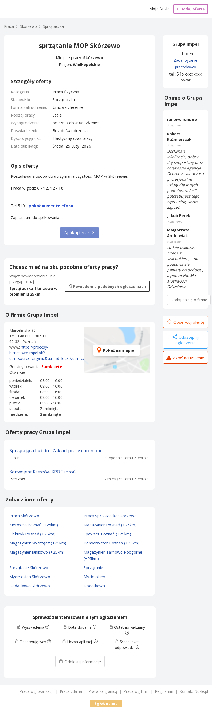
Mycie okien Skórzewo (29, 576)
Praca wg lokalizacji (36, 691)
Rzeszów (17, 478)
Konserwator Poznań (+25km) (111, 543)
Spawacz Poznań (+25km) (107, 533)
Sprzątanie (93, 567)
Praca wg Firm (136, 691)
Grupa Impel (185, 44)
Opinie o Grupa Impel (183, 100)
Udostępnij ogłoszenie (185, 339)
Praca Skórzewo (24, 515)
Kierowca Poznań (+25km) (33, 524)
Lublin (14, 457)
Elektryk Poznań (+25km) (32, 533)
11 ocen (186, 53)
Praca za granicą (102, 691)
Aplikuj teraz (79, 232)
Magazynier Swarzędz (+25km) (37, 543)
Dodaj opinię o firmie (188, 299)
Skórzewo (93, 57)
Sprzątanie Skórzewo (28, 567)
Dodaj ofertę (191, 8)
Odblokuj (80, 661)
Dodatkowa (94, 585)
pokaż (186, 80)
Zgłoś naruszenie (185, 358)
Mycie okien (94, 576)
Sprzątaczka (53, 26)
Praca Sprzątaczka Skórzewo (110, 515)
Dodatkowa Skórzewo (29, 585)
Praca (9, 26)
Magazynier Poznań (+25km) (110, 524)
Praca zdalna (71, 691)
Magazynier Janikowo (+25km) (36, 552)
